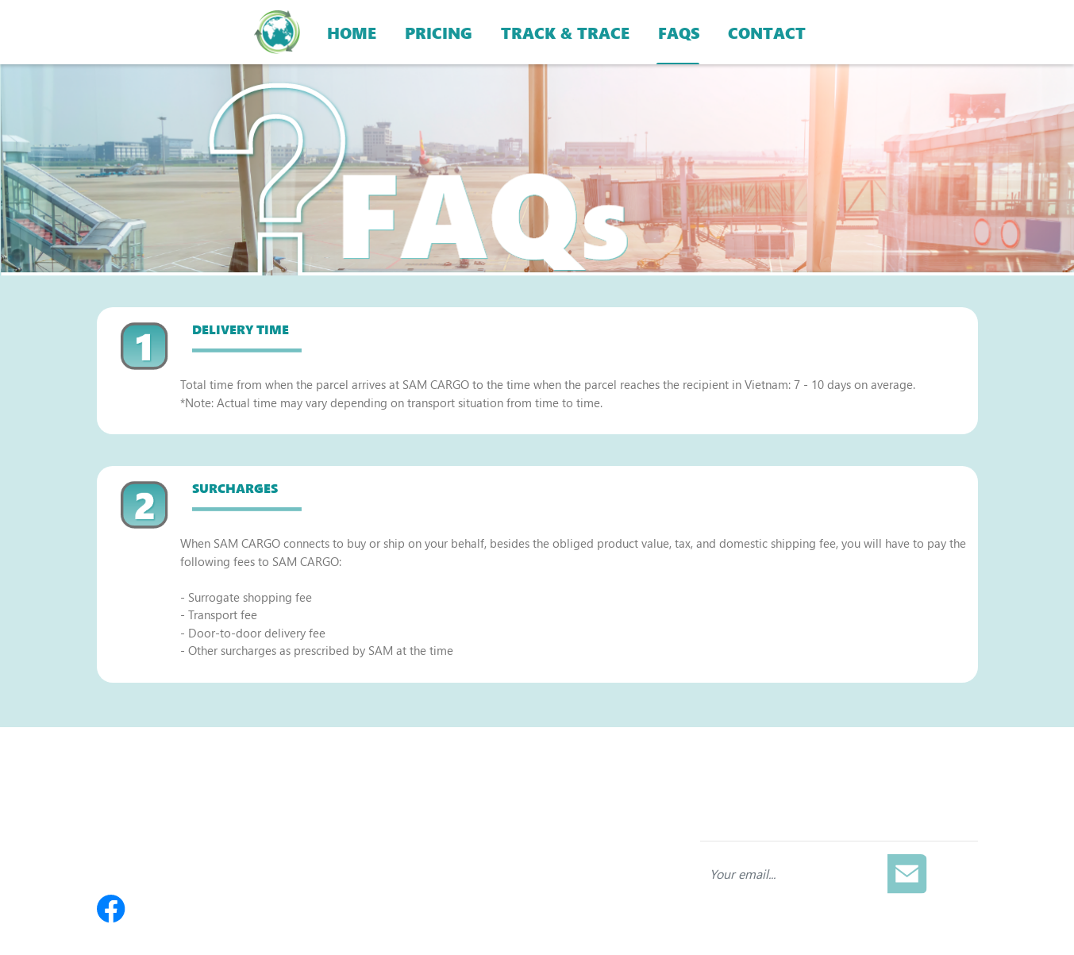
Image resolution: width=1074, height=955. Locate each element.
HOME (351, 32)
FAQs (411, 827)
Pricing (416, 802)
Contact (418, 878)
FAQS (678, 32)
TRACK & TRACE (565, 32)
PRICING (438, 32)
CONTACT (767, 32)
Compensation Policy (453, 853)
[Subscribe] (907, 874)
